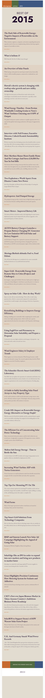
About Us (22, 693)
